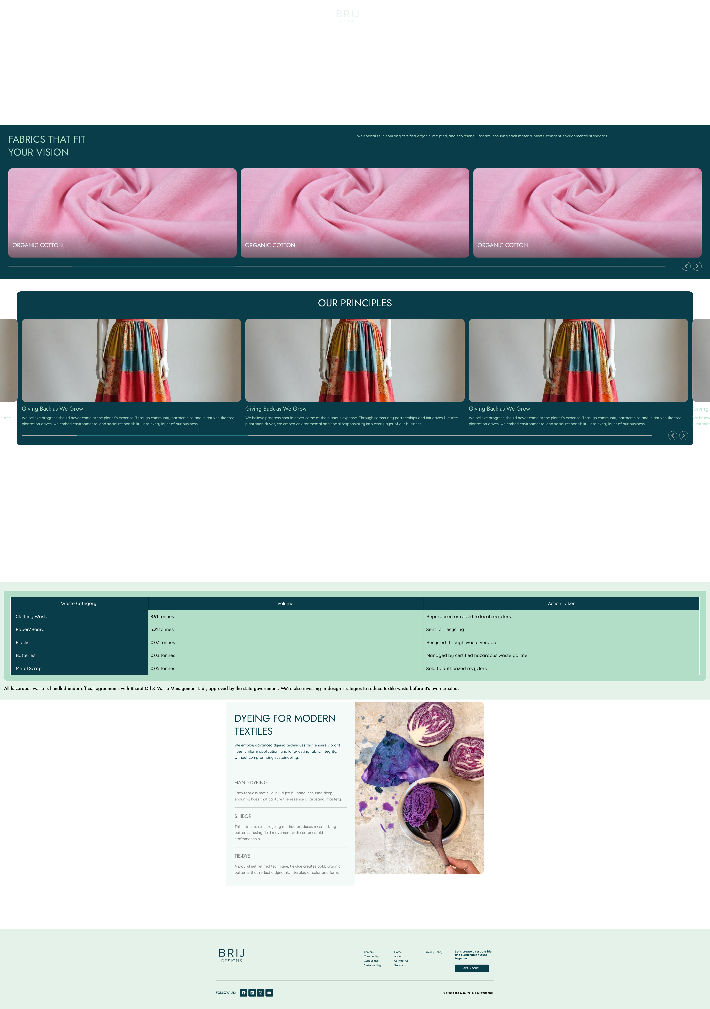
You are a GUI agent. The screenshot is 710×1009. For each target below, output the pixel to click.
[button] (686, 266)
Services (135, 15)
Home (89, 15)
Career (591, 15)
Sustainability (536, 15)
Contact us (616, 15)
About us (111, 15)
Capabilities (161, 15)
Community (566, 15)
